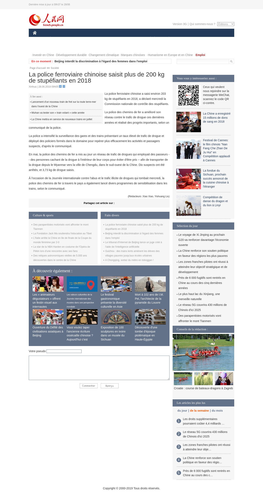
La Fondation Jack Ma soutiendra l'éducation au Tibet (62, 233)
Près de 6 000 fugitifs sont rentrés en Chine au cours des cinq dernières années (201, 283)
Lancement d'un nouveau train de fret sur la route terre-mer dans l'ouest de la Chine (63, 104)
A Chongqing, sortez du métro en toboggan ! (129, 260)
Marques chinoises (133, 55)
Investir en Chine (43, 55)
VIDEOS (58, 47)
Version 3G (180, 24)
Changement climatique (104, 55)
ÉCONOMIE (57, 38)
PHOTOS (41, 47)
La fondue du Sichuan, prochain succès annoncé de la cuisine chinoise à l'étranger (216, 178)
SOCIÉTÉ (148, 38)
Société (55, 68)
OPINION (220, 38)
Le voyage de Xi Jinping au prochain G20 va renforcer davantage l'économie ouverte (203, 240)
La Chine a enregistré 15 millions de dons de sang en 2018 (217, 117)
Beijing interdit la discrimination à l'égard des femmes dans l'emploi (100, 61)
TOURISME (200, 38)
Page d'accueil (38, 68)
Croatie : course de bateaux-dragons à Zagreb (203, 388)
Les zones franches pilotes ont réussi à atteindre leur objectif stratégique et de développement (203, 267)
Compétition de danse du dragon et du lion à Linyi (215, 201)
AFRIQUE (94, 38)
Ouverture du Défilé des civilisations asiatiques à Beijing (48, 331)
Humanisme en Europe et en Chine (170, 55)
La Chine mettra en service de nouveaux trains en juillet (61, 119)
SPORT (183, 38)
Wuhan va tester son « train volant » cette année (57, 112)
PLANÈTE (166, 38)
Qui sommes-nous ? (202, 24)
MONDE (76, 38)
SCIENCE (112, 38)
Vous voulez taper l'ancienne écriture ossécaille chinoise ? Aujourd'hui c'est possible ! (80, 335)
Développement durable (71, 55)
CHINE (40, 38)
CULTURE (130, 38)
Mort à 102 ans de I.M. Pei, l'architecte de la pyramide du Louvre (149, 298)
